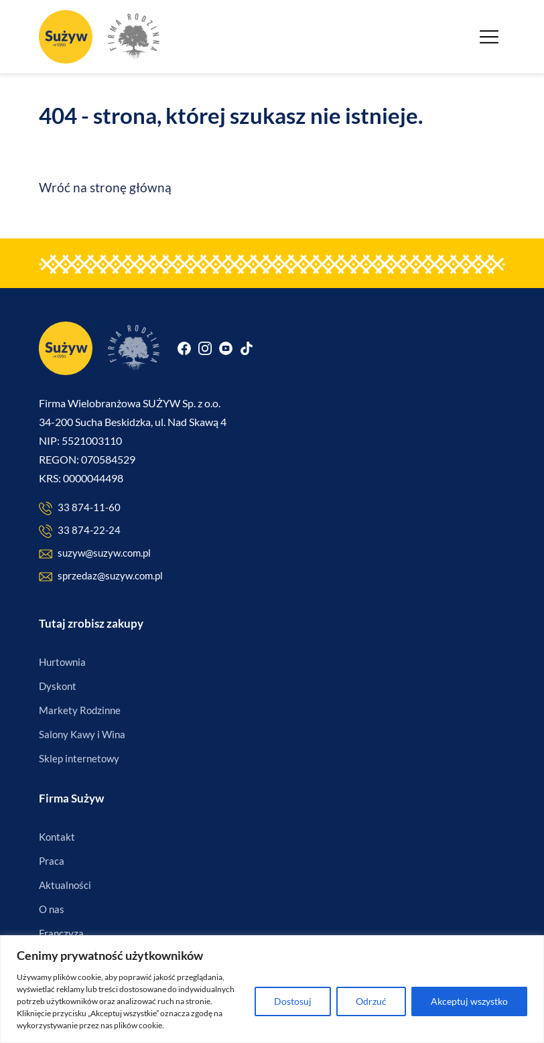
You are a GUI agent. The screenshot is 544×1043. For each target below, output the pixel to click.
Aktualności (65, 885)
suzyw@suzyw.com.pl (95, 554)
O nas (51, 909)
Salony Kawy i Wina (82, 734)
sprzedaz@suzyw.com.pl (101, 576)
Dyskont (57, 686)
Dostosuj (293, 1001)
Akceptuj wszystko (469, 1001)
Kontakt (57, 837)
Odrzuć (371, 1001)
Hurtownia (62, 662)
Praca (51, 861)
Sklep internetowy (79, 758)
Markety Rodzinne (80, 710)
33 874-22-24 (80, 531)
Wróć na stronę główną (105, 187)
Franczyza (61, 933)
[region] (272, 989)
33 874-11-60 (80, 508)
